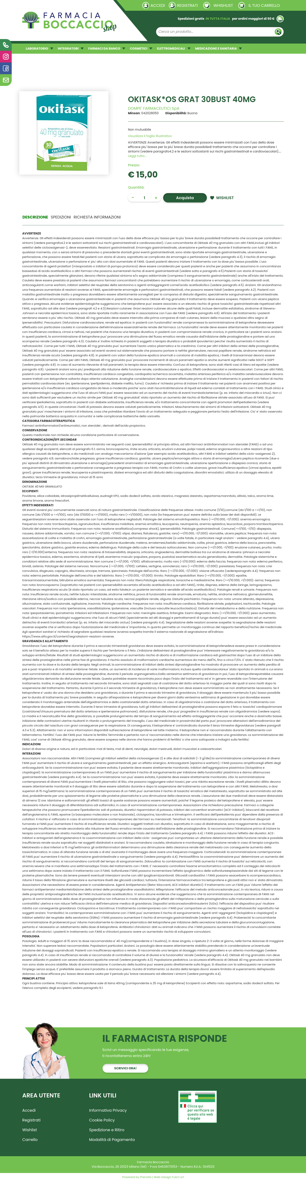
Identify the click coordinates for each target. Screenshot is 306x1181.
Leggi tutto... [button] (137, 156)
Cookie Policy (102, 1120)
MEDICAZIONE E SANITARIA (218, 48)
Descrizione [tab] (35, 217)
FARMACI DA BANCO (106, 48)
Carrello (30, 1139)
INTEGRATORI (71, 48)
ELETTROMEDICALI (173, 48)
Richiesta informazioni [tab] (97, 217)
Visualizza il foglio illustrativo (150, 136)
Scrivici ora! (125, 1068)
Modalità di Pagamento (112, 1139)
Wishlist (29, 1130)
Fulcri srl (178, 1177)
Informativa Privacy (108, 1110)
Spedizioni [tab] (61, 217)
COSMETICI (141, 48)
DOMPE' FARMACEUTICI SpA (153, 108)
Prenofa (145, 1177)
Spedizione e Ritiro (107, 1130)
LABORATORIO (39, 48)
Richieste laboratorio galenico (45, 5)
